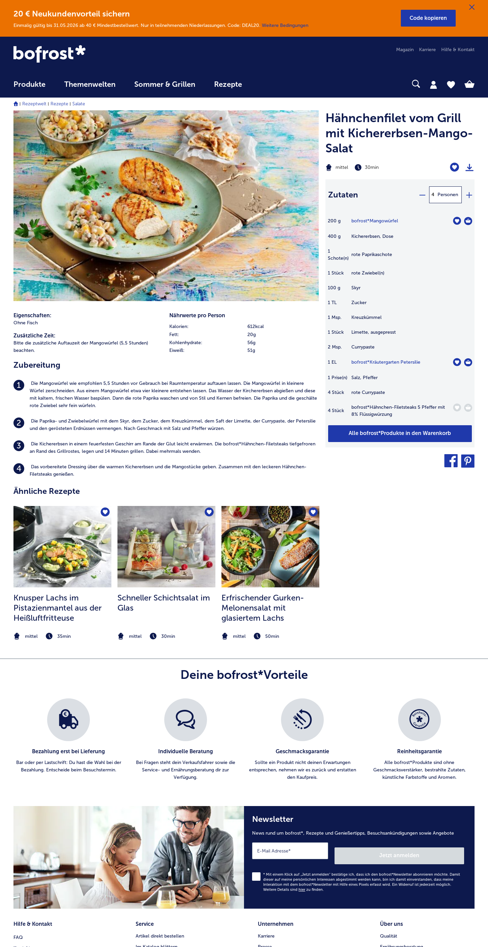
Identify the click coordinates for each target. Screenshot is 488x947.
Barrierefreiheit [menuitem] (274, 850)
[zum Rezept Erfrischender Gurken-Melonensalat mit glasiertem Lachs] (270, 363)
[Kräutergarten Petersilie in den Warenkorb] (468, 362)
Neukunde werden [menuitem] (400, 786)
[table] (400, 321)
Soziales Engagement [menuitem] (281, 818)
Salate (78, 104)
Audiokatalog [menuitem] (150, 786)
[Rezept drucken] (469, 167)
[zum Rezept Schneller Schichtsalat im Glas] (166, 363)
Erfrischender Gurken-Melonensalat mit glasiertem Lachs (262, 424)
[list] (244, 564)
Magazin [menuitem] (405, 49)
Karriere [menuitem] (427, 49)
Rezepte (59, 104)
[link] (82, 54)
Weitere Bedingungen (285, 25)
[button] (428, 18)
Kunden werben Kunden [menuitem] (161, 818)
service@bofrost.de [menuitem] (39, 796)
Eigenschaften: (32, 132)
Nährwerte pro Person (197, 132)
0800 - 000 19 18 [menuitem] (37, 807)
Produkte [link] (29, 84)
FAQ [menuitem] (18, 753)
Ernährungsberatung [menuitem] (401, 764)
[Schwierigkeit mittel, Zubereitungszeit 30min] (374, 167)
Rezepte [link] (228, 84)
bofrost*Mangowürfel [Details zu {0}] (374, 221)
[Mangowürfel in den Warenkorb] (468, 221)
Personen (448, 194)
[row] (244, 143)
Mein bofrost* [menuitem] (33, 774)
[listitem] (166, 211)
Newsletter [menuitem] (148, 807)
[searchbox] (265, 84)
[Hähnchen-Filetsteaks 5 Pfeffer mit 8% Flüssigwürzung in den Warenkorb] (468, 408)
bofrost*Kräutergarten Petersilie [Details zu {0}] (385, 362)
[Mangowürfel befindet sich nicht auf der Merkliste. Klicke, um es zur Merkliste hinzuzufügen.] (457, 221)
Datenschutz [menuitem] (271, 796)
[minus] (422, 194)
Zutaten (343, 194)
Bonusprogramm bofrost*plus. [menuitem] (169, 829)
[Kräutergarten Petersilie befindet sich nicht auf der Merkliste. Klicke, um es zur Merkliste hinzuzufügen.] (457, 362)
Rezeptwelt (34, 104)
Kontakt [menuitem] (21, 764)
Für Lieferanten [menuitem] (274, 839)
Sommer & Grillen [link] (164, 84)
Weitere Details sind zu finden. (293, 709)
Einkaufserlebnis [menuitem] (397, 775)
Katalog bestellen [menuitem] (154, 775)
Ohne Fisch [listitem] (25, 139)
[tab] (433, 84)
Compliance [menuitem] (271, 829)
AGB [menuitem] (263, 775)
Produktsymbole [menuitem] (398, 807)
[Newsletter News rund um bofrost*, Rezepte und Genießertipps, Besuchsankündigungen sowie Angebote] (359, 680)
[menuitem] (29, 88)
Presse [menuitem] (265, 764)
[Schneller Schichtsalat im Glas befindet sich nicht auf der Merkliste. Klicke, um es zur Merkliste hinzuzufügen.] (208, 329)
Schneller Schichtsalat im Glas (163, 419)
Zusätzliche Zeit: (34, 152)
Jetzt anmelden (435, 675)
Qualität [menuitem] (388, 753)
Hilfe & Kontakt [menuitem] (458, 49)
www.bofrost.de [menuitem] (35, 785)
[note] (62, 453)
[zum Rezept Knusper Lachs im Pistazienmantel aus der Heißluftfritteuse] (62, 363)
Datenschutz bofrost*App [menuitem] (285, 807)
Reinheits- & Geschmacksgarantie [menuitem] (416, 796)
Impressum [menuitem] (270, 786)
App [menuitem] (140, 796)
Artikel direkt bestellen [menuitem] (160, 753)
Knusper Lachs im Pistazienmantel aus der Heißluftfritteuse (57, 424)
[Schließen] (472, 7)
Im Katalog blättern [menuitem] (156, 764)
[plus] (469, 194)
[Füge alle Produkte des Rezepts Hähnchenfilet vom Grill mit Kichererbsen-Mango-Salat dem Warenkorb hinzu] (400, 433)
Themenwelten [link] (89, 84)
